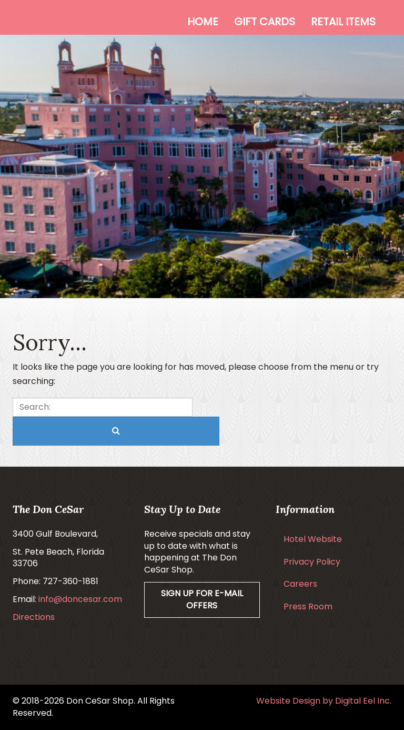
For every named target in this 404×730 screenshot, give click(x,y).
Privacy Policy (312, 562)
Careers (300, 584)
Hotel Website (313, 539)
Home (202, 21)
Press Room (308, 606)
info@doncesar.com (80, 599)
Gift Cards (264, 21)
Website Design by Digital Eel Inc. (323, 701)
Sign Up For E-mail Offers (202, 599)
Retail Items (343, 21)
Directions (34, 617)
